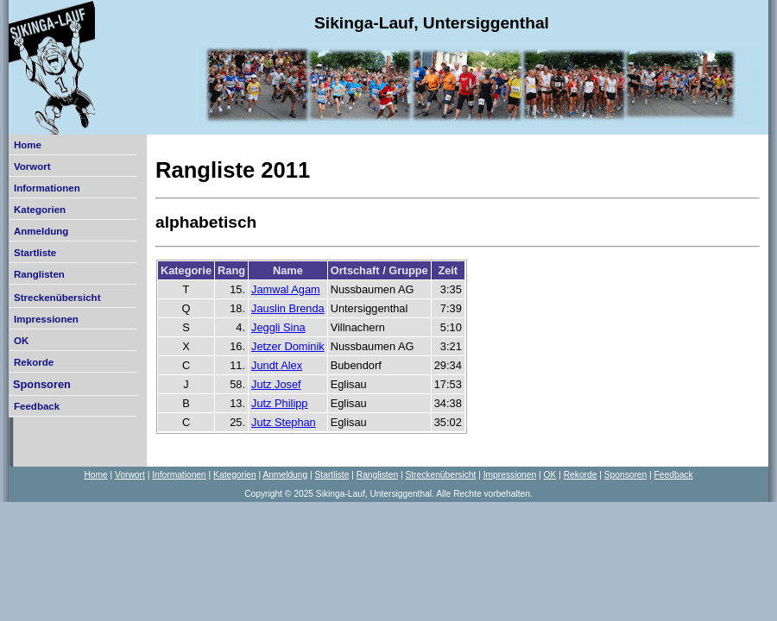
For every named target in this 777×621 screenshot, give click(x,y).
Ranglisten (39, 274)
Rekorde (34, 362)
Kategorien (40, 209)
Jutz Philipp (279, 403)
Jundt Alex (276, 365)
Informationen (47, 188)
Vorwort (32, 166)
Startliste (35, 253)
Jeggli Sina (278, 327)
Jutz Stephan (283, 422)
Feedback (37, 406)
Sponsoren (42, 384)
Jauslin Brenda (288, 308)
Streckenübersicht (57, 297)
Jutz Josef (276, 384)
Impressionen (46, 319)
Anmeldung (41, 231)
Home (27, 145)
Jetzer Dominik (288, 346)
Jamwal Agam (285, 289)
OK (21, 341)
